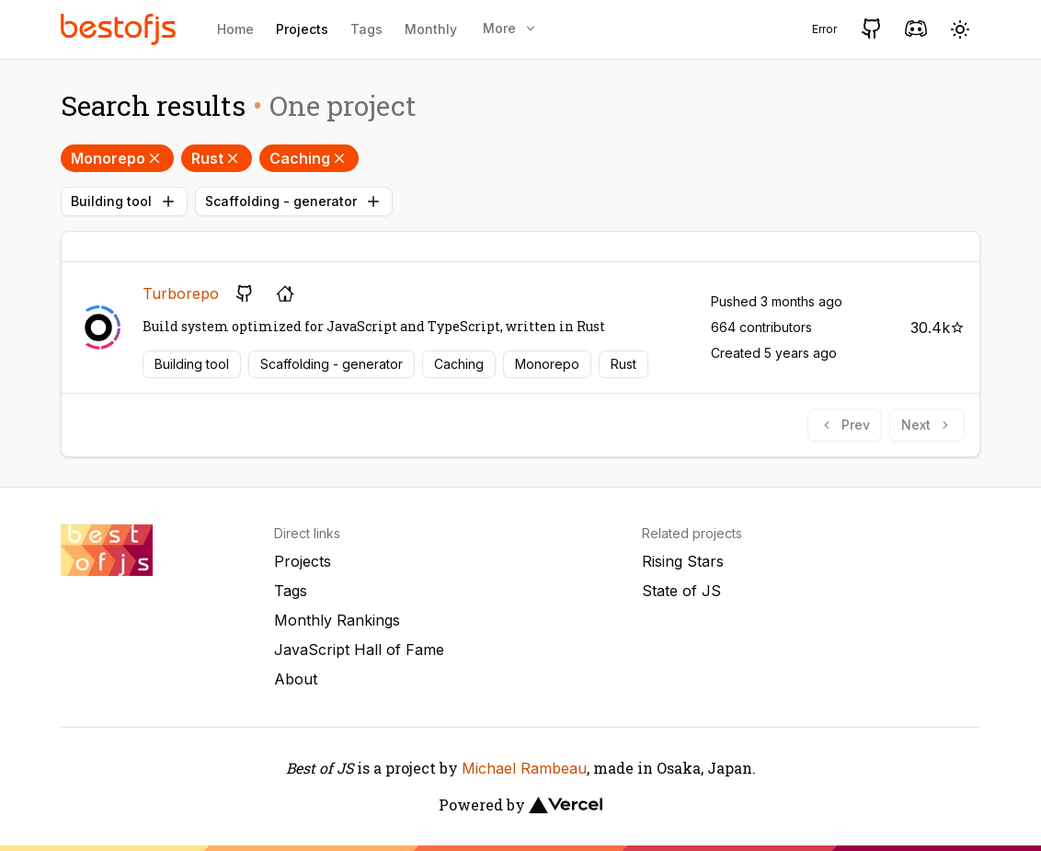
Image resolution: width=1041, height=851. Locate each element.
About (295, 679)
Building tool (124, 201)
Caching (309, 158)
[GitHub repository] (244, 293)
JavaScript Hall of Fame (359, 649)
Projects (302, 29)
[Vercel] (565, 805)
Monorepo (117, 158)
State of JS (681, 590)
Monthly (431, 29)
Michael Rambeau (524, 768)
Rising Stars (683, 561)
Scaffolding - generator (294, 201)
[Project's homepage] (285, 293)
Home (235, 29)
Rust (216, 158)
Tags (366, 29)
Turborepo (181, 293)
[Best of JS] (120, 29)
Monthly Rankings (337, 620)
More (510, 28)
